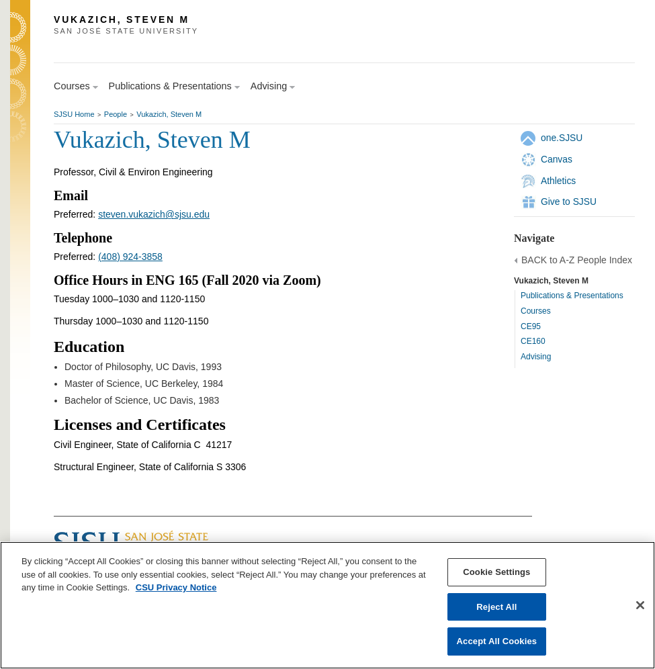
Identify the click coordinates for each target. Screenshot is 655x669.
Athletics (558, 180)
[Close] (640, 605)
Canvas (556, 159)
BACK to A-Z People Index (576, 260)
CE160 (533, 341)
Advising (536, 356)
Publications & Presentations (572, 295)
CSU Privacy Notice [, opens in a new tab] (176, 587)
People (115, 114)
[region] (327, 605)
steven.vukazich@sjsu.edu (154, 214)
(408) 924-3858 (130, 256)
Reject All (496, 607)
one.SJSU (561, 137)
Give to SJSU (569, 201)
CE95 (531, 326)
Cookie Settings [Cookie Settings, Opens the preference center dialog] (496, 572)
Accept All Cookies (497, 641)
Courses (536, 311)
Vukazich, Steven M (169, 114)
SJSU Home (74, 114)
